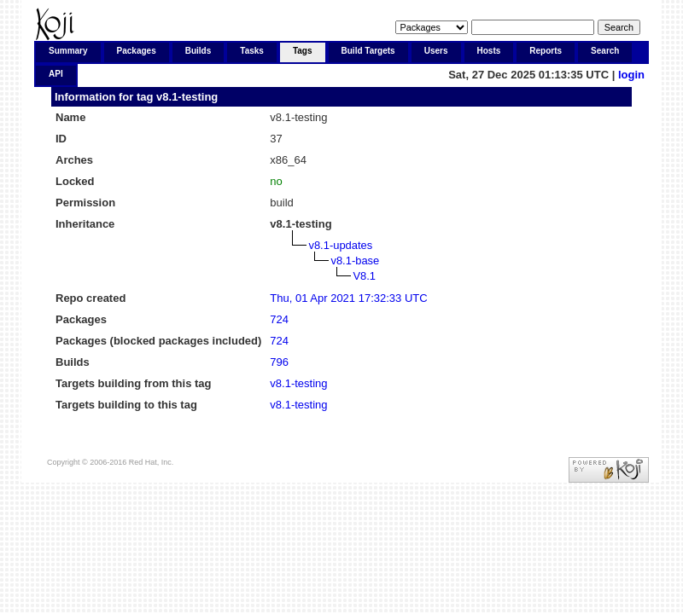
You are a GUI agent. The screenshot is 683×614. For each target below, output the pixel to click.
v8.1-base (354, 260)
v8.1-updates (340, 245)
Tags (302, 50)
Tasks (252, 50)
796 (279, 362)
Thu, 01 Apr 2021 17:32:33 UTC (348, 298)
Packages (136, 50)
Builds (198, 50)
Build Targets (368, 50)
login (631, 74)
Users (436, 50)
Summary (68, 50)
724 (279, 319)
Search (605, 50)
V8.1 (364, 275)
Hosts (489, 50)
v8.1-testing (187, 96)
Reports (545, 50)
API (56, 73)
